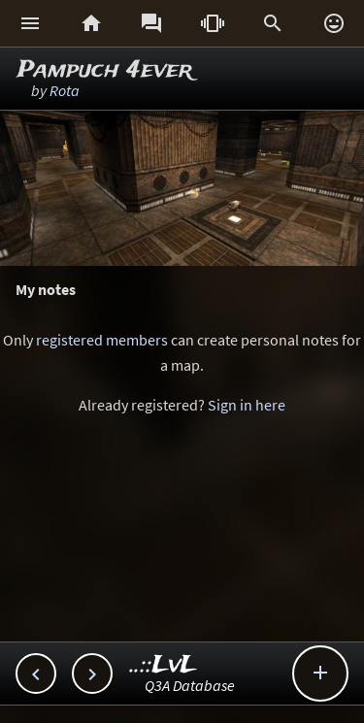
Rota (65, 90)
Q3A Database (190, 685)
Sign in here (246, 404)
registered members (102, 339)
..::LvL (163, 665)
